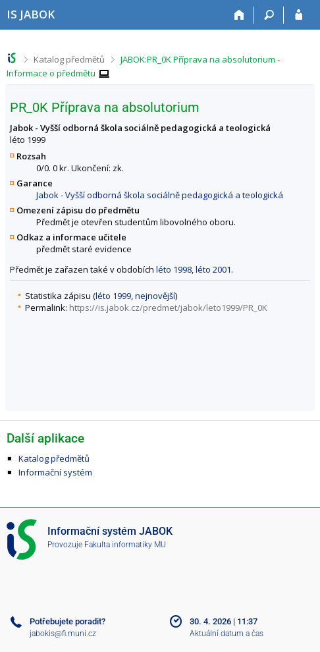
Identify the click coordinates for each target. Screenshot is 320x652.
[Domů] (239, 15)
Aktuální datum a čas (226, 633)
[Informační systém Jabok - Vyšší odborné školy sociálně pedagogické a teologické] (31, 14)
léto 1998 (174, 269)
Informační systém (55, 472)
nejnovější (155, 296)
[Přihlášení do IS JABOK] (298, 15)
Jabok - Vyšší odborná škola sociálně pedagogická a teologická (159, 195)
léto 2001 (213, 269)
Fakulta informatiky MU (125, 544)
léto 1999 (113, 296)
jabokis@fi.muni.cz (63, 633)
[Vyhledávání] (269, 15)
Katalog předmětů (69, 59)
